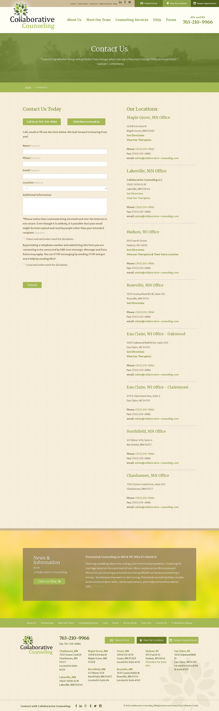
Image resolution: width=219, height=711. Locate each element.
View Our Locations (177, 3)
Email (31, 170)
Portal (119, 640)
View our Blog (49, 581)
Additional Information (37, 194)
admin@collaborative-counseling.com (157, 158)
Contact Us (93, 4)
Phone (31, 158)
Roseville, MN (125, 669)
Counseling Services (132, 20)
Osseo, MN (123, 651)
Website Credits (191, 705)
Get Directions (135, 193)
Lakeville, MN (67, 677)
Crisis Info (146, 623)
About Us (74, 20)
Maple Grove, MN (98, 651)
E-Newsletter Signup (182, 623)
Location (33, 182)
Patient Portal (148, 3)
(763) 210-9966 (145, 149)
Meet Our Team (98, 20)
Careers (73, 4)
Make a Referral (105, 4)
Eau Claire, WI (182, 651)
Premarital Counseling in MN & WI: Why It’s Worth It (121, 557)
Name (31, 145)
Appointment (183, 640)
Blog (115, 4)
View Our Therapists (138, 198)
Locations (151, 640)
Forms (171, 20)
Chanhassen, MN (68, 651)
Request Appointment (204, 3)
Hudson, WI (152, 651)
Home (28, 87)
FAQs (157, 20)
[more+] (99, 586)
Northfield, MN (97, 669)
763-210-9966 (198, 22)
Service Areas (130, 623)
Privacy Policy (177, 705)
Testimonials (83, 4)
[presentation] (46, 274)
